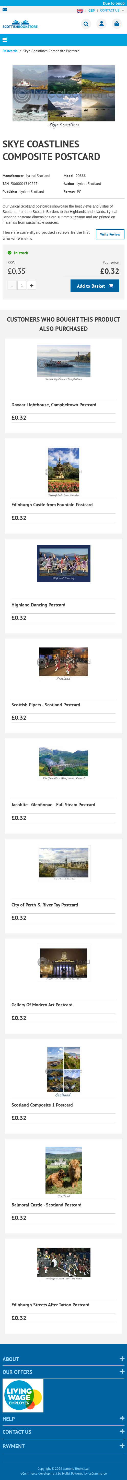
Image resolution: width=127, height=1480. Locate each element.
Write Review (110, 234)
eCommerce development (38, 1473)
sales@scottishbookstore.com (6, 9)
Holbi (66, 1473)
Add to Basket (91, 286)
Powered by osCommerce (89, 1473)
